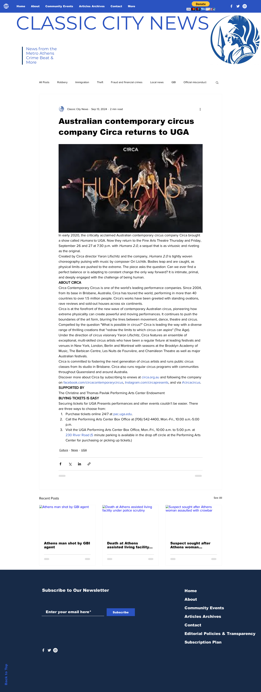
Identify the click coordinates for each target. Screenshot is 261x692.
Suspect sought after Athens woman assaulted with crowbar (192, 545)
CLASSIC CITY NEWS (112, 22)
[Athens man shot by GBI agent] (67, 521)
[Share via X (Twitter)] (70, 464)
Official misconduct (195, 82)
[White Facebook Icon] (43, 650)
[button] (200, 6)
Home (191, 591)
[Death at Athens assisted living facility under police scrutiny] (130, 521)
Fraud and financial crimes (126, 82)
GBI (173, 82)
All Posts (44, 82)
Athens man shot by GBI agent (67, 545)
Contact (193, 625)
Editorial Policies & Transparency (220, 633)
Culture (63, 450)
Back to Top (6, 674)
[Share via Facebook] (60, 464)
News (74, 450)
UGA (84, 450)
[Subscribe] (121, 612)
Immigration (82, 82)
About (191, 599)
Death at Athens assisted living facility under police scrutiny (128, 545)
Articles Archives (203, 616)
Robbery (62, 82)
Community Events (204, 608)
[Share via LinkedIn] (79, 464)
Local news (157, 82)
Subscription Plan (203, 642)
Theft (100, 82)
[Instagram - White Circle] (245, 6)
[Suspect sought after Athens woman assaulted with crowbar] (194, 521)
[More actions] (200, 109)
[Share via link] (89, 464)
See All (218, 497)
